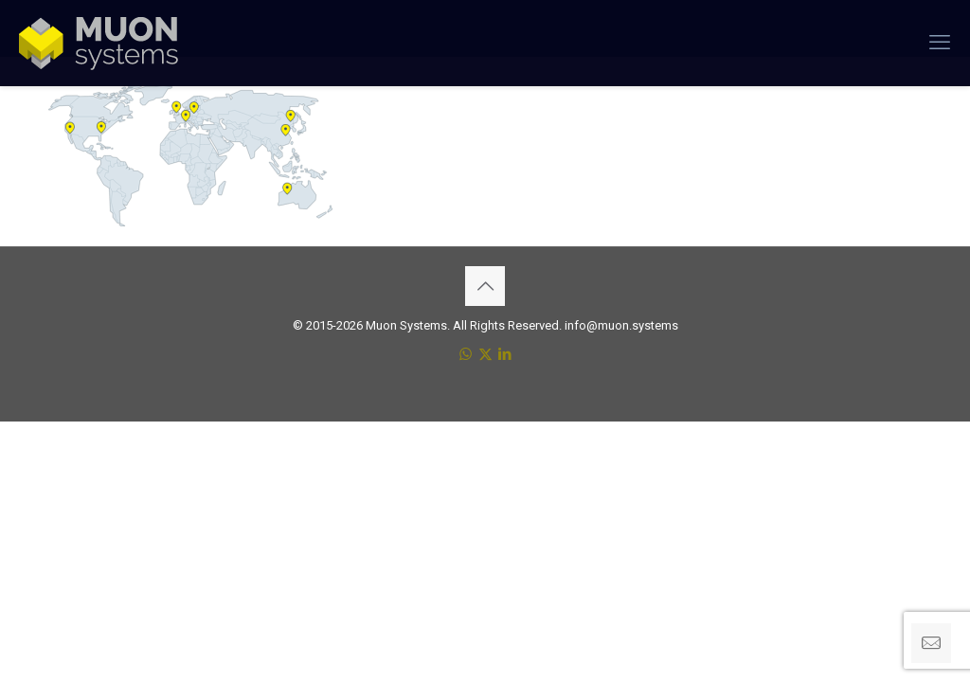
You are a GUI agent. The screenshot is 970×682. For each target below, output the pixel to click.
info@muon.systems (621, 325)
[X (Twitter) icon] (485, 354)
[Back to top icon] (485, 286)
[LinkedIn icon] (505, 354)
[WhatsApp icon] (465, 354)
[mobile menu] (940, 43)
